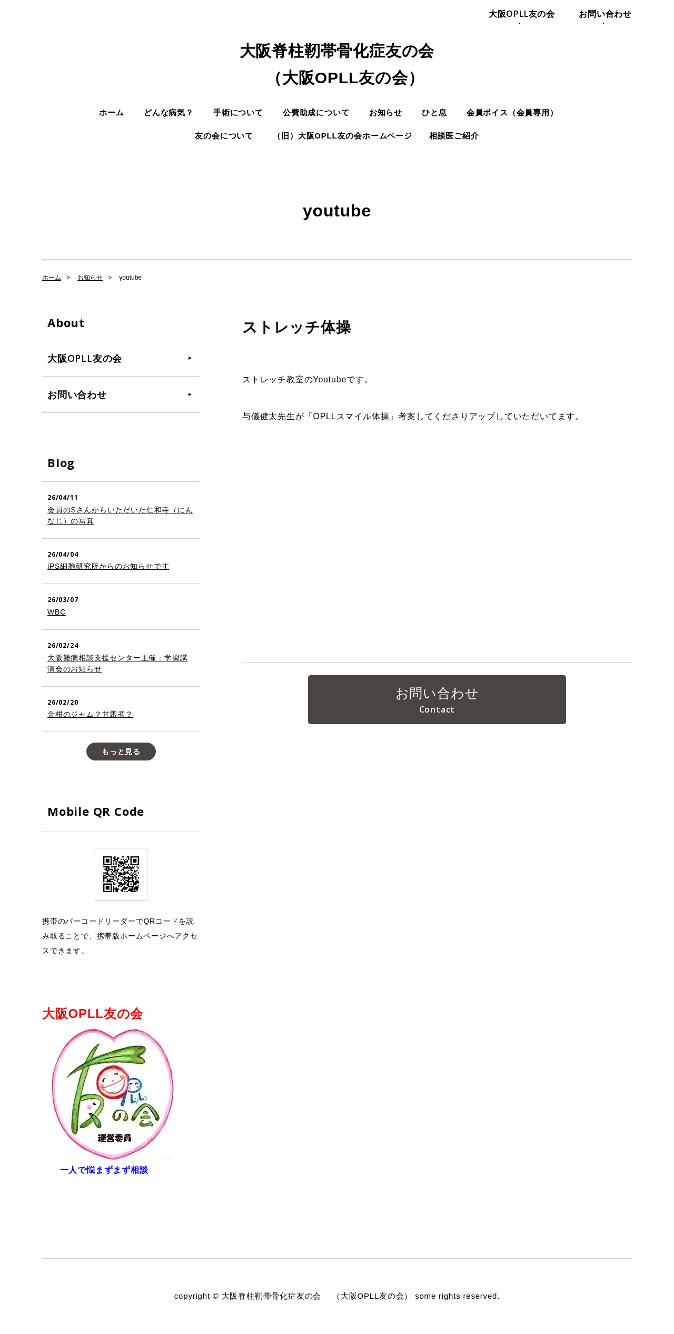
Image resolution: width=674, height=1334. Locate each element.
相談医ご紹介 (454, 135)
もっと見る (121, 751)
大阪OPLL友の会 (522, 13)
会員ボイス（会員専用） (512, 112)
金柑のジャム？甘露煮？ (90, 714)
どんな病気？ (169, 112)
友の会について (224, 135)
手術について (238, 112)
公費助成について (316, 112)
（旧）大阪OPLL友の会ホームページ (342, 135)
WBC (56, 612)
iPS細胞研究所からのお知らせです (108, 566)
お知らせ (385, 112)
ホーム (111, 112)
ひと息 (434, 112)
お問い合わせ (605, 13)
